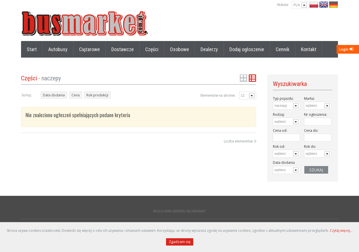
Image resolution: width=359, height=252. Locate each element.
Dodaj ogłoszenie (246, 49)
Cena (76, 95)
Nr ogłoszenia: (315, 114)
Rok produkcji (97, 95)
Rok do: (310, 146)
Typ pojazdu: (283, 98)
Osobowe (179, 49)
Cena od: (280, 130)
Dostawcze (122, 49)
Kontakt (308, 49)
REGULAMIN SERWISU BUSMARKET (179, 211)
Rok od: (279, 146)
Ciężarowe (89, 49)
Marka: (309, 98)
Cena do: (311, 130)
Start (32, 49)
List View (252, 78)
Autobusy (58, 49)
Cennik (282, 49)
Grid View (243, 78)
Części (151, 49)
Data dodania (54, 95)
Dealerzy (209, 49)
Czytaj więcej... (341, 230)
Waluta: (283, 4)
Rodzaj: (279, 114)
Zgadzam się (179, 241)
